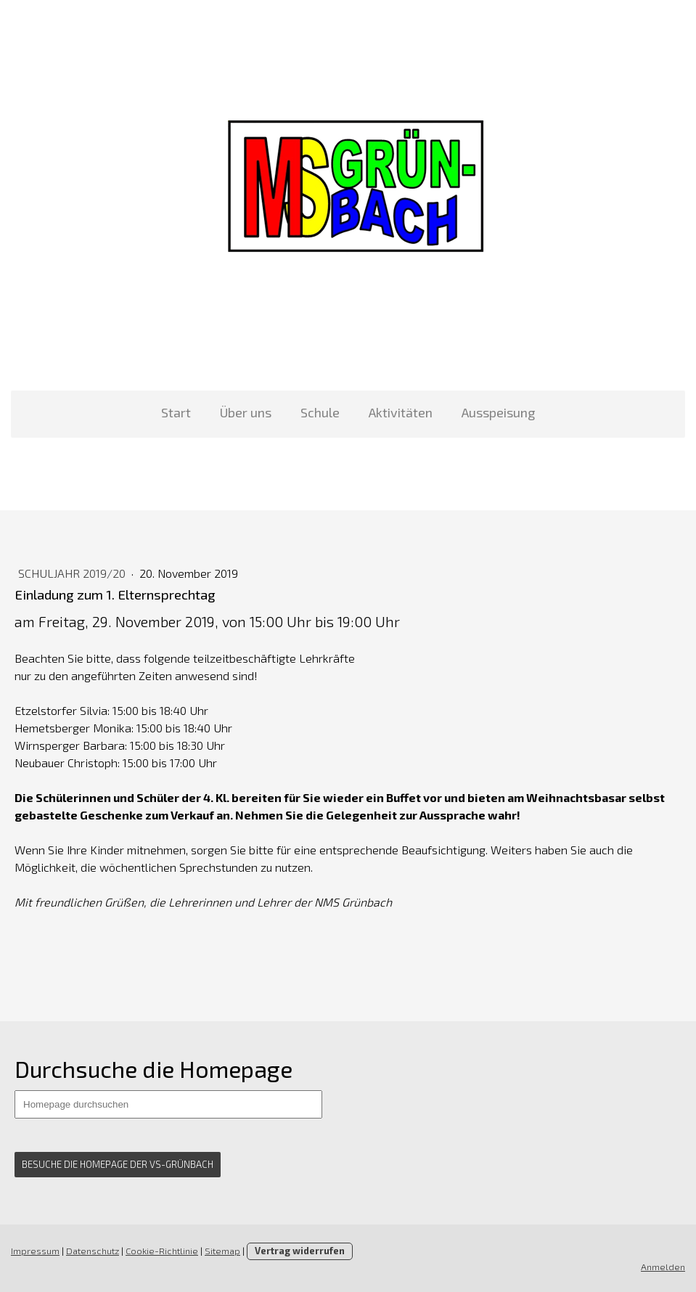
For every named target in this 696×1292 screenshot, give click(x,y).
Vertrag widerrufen (300, 1250)
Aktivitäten (401, 412)
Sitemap (222, 1250)
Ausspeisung (498, 412)
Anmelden (663, 1266)
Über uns (245, 412)
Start (176, 412)
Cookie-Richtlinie (162, 1250)
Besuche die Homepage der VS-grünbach (117, 1164)
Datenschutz (92, 1250)
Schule (320, 412)
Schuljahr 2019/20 (73, 573)
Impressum (35, 1250)
